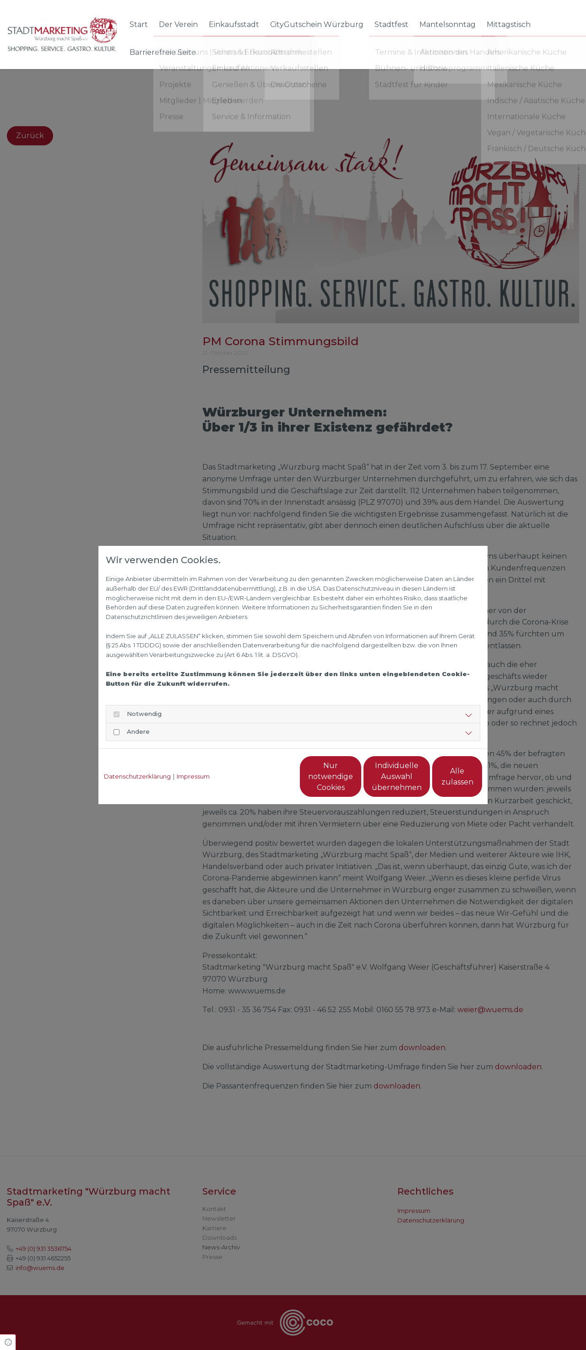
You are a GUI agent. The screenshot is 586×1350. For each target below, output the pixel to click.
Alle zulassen (440, 776)
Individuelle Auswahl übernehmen (353, 776)
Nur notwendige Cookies (266, 776)
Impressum (193, 776)
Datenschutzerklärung (137, 776)
